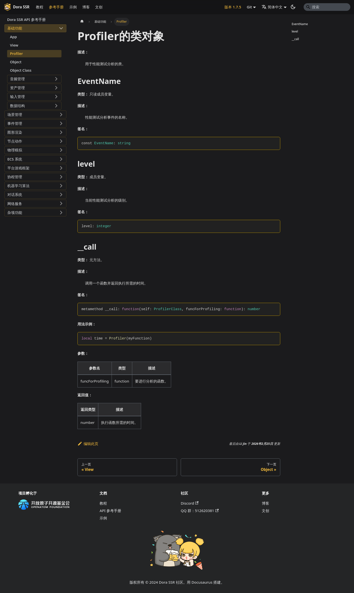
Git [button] (249, 6)
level (295, 31)
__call (295, 39)
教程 (39, 6)
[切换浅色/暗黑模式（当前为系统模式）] (293, 7)
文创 (99, 6)
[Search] (327, 7)
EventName (300, 24)
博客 (86, 6)
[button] (35, 28)
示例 (73, 6)
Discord (189, 503)
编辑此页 (87, 443)
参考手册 (56, 6)
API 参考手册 (110, 510)
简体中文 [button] (272, 6)
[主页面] (81, 22)
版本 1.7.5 (232, 6)
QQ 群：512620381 (200, 510)
